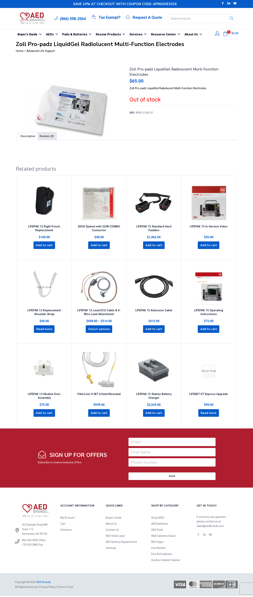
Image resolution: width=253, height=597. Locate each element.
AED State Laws (115, 536)
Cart (62, 524)
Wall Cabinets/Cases (163, 536)
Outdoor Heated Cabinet (165, 561)
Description (27, 136)
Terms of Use (65, 588)
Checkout (66, 530)
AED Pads (157, 530)
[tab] (28, 136)
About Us (111, 524)
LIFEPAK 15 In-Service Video (208, 226)
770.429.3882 (30, 545)
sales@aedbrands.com (210, 527)
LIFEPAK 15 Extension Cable (153, 311)
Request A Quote (147, 17)
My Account (67, 518)
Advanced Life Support (40, 51)
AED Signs (157, 543)
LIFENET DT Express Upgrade (208, 395)
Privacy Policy (47, 588)
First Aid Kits (158, 549)
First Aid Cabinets (161, 555)
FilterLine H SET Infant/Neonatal (99, 395)
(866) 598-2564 (73, 18)
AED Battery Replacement (121, 543)
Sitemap (111, 549)
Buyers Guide (113, 518)
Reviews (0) (47, 136)
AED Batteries (159, 524)
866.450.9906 (30, 541)
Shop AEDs (157, 518)
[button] (225, 33)
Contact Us (112, 530)
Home (19, 51)
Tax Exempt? (110, 17)
